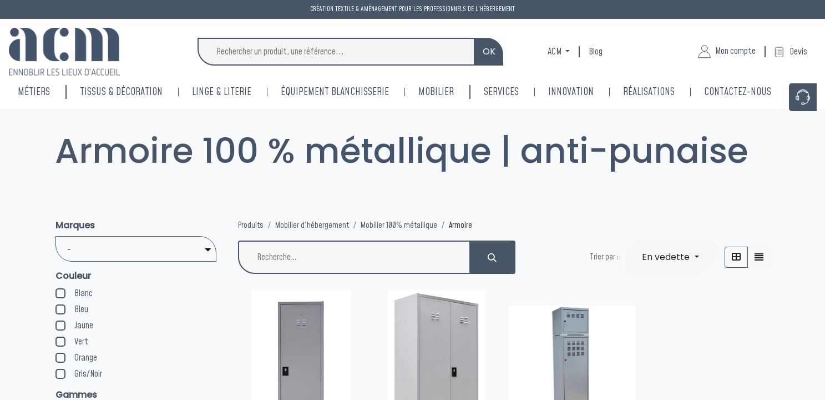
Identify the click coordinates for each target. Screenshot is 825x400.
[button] (670, 257)
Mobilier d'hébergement (312, 225)
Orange (85, 358)
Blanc (83, 293)
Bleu (81, 309)
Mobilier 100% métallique (399, 225)
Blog (596, 52)
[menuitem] (585, 91)
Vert (81, 342)
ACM (555, 52)
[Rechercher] (492, 257)
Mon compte (727, 51)
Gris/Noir (88, 374)
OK (489, 51)
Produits (251, 225)
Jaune (83, 325)
